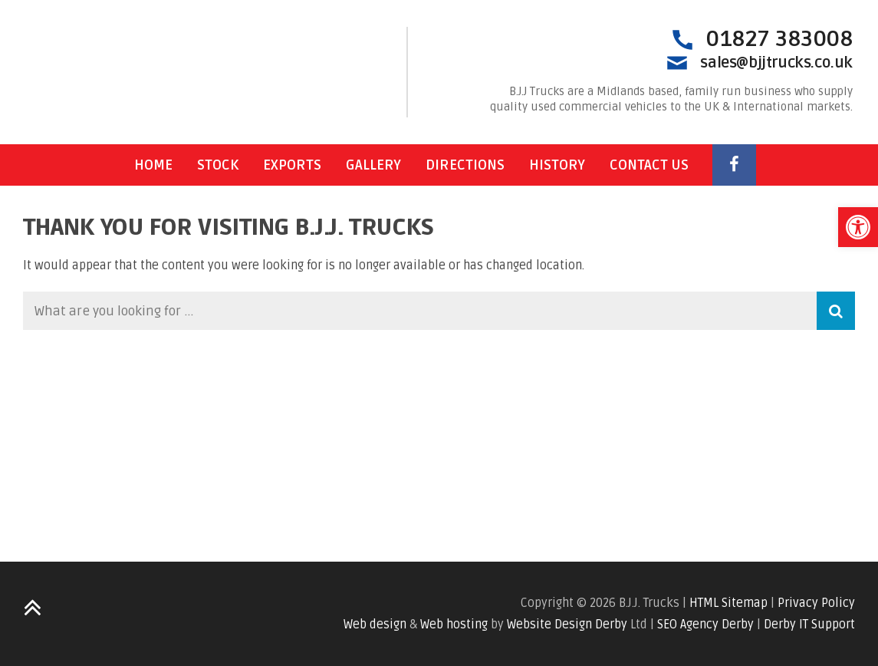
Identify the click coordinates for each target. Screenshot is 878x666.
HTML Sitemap (728, 603)
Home (153, 165)
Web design (375, 624)
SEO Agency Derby (705, 624)
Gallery (373, 165)
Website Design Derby (567, 624)
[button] (858, 227)
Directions (465, 165)
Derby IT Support (809, 624)
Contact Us (649, 165)
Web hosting (454, 624)
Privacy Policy (816, 603)
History (557, 165)
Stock (217, 165)
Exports (292, 165)
